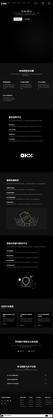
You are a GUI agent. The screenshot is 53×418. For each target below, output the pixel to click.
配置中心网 (31, 402)
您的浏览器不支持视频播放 (26, 42)
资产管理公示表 (39, 402)
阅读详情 (5, 323)
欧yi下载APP (27, 19)
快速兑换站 (31, 400)
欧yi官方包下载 (23, 406)
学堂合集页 (31, 406)
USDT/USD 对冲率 (48, 404)
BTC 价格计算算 (48, 400)
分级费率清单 (38, 404)
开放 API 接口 (38, 400)
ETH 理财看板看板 (48, 402)
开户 (46, 415)
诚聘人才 (21, 402)
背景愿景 (21, 400)
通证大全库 (31, 404)
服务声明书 (22, 404)
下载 (49, 415)
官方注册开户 (18, 19)
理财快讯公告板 (39, 406)
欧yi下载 (49, 3)
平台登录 (43, 3)
